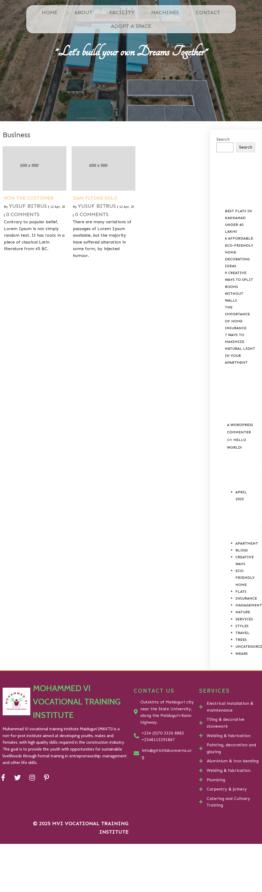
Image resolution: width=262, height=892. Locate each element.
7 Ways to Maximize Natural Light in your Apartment (240, 349)
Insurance (246, 598)
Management (248, 605)
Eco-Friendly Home (245, 578)
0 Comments (22, 214)
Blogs (241, 550)
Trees (241, 639)
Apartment (246, 543)
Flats (240, 591)
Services (244, 619)
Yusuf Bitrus (28, 206)
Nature (242, 612)
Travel (242, 633)
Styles (242, 626)
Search (223, 139)
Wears (241, 653)
